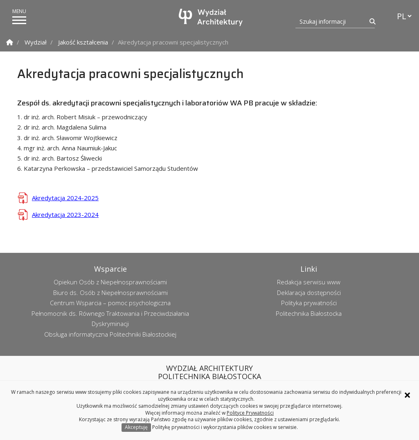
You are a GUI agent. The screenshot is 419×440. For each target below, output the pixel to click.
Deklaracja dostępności (309, 292)
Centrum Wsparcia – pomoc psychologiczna (110, 303)
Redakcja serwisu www (308, 282)
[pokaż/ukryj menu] (19, 20)
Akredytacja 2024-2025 (65, 198)
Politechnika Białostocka (309, 313)
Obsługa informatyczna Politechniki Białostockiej (110, 334)
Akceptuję (136, 427)
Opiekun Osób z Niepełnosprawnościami (110, 282)
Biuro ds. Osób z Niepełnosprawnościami (110, 292)
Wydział (36, 42)
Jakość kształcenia (83, 42)
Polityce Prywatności (250, 412)
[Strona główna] (211, 17)
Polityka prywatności (309, 303)
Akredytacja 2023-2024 (65, 214)
